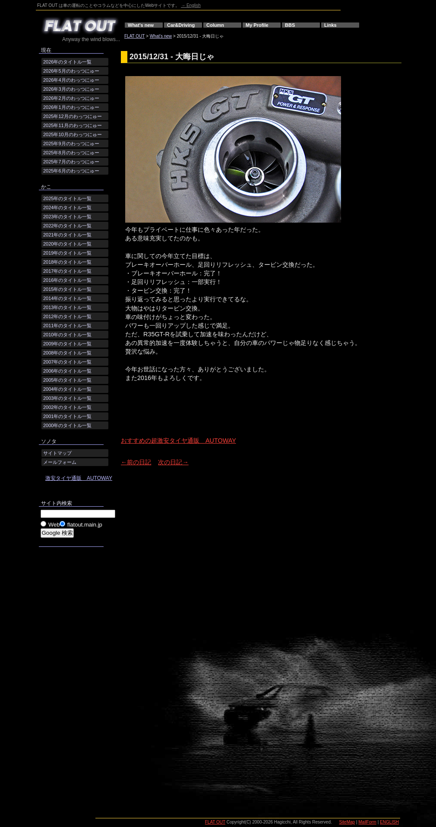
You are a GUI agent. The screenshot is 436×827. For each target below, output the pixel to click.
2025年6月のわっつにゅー (71, 170)
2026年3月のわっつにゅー (71, 89)
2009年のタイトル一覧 (67, 343)
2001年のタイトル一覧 (67, 416)
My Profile (257, 25)
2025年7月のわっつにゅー (71, 161)
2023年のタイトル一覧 (67, 216)
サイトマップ (57, 453)
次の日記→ (173, 462)
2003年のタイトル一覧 (67, 398)
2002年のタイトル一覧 (67, 407)
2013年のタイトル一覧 (67, 307)
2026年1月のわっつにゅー (71, 107)
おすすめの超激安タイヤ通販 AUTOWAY (178, 440)
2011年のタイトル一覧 (67, 325)
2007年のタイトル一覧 (67, 361)
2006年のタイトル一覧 (67, 371)
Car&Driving (181, 25)
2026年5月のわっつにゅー (71, 70)
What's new (141, 25)
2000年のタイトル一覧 (67, 425)
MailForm (367, 822)
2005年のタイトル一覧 (67, 380)
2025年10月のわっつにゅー (72, 134)
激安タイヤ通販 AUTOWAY (78, 478)
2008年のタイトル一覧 (67, 352)
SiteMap (347, 822)
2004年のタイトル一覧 (67, 389)
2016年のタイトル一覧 (67, 280)
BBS (290, 25)
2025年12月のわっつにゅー (72, 116)
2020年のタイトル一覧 (67, 243)
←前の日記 (136, 462)
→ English (191, 5)
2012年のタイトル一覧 (67, 316)
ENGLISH (389, 822)
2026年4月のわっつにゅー (71, 80)
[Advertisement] (222, 417)
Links (330, 25)
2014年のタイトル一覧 (67, 298)
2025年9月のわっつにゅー (71, 143)
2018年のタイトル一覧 (67, 262)
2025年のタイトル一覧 (67, 198)
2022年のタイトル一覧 (67, 225)
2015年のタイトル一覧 (67, 289)
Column (215, 25)
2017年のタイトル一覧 (67, 271)
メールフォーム (59, 462)
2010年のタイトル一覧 (67, 334)
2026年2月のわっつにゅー (71, 98)
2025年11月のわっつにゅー (72, 125)
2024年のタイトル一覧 (67, 207)
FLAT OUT (134, 36)
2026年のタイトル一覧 (67, 61)
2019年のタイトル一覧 (67, 252)
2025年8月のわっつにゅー (71, 152)
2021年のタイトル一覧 (67, 234)
